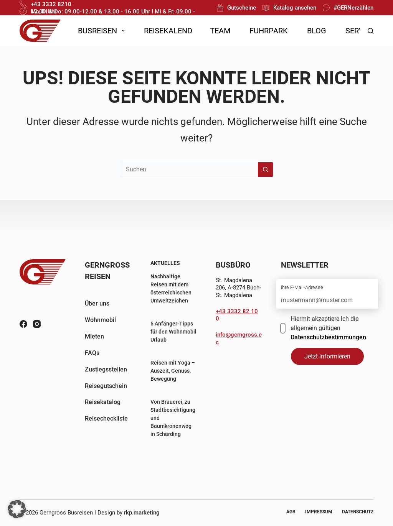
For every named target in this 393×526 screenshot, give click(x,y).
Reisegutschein (106, 386)
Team (220, 30)
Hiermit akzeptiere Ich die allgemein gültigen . (329, 328)
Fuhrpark (268, 30)
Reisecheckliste (106, 418)
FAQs (92, 353)
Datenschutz (357, 511)
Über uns (97, 303)
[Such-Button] (265, 169)
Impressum (318, 511)
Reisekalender (172, 30)
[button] (17, 509)
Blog (316, 30)
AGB (291, 511)
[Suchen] (370, 31)
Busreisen (103, 30)
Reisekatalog (103, 402)
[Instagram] (37, 324)
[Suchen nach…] (189, 169)
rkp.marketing (142, 512)
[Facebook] (23, 324)
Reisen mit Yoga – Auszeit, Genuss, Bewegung (172, 371)
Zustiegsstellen (106, 369)
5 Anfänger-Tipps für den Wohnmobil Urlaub (173, 332)
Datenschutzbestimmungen (328, 337)
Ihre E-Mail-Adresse (302, 287)
